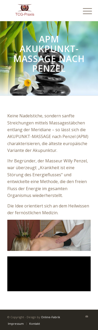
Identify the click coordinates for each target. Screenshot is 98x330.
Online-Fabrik (50, 317)
